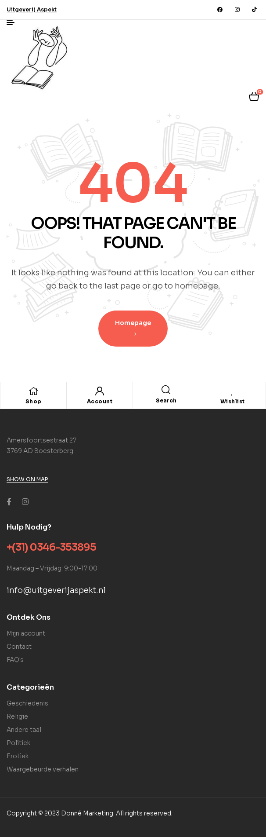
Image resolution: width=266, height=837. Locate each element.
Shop (33, 401)
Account (100, 401)
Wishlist (232, 401)
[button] (32, 9)
